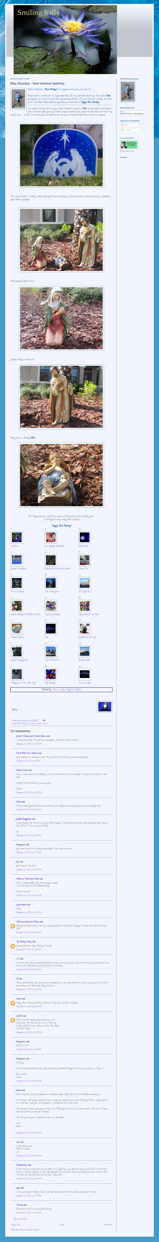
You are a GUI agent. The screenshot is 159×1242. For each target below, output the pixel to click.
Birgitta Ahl (84, 660)
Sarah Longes (85, 683)
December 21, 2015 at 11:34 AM (28, 989)
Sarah (18, 999)
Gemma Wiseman (18, 569)
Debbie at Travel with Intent (27, 879)
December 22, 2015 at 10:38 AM (29, 1156)
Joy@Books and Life (87, 637)
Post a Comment (20, 1219)
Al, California (84, 591)
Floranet (19, 1205)
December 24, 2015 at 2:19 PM (28, 1196)
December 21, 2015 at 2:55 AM (28, 852)
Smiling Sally (38, 12)
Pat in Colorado (17, 591)
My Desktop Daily (23, 941)
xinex (18, 1188)
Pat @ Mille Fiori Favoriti (26, 753)
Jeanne (18, 1090)
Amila (18, 802)
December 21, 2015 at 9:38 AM (28, 949)
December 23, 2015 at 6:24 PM (29, 1178)
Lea (17, 1142)
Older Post (107, 1225)
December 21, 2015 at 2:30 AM (28, 792)
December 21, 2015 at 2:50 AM (28, 835)
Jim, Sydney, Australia (54, 546)
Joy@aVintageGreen (19, 660)
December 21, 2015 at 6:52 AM (28, 912)
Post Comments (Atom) (30, 1230)
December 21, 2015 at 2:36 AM (28, 809)
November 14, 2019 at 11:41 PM (28, 1213)
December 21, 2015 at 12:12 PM (28, 1006)
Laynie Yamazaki (52, 614)
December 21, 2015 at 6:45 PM (28, 1081)
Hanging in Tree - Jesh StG (23, 683)
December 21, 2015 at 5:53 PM (28, 1049)
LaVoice (14, 546)
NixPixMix (84, 546)
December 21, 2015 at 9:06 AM (28, 932)
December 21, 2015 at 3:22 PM (28, 1032)
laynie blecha (21, 904)
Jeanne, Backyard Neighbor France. (25, 614)
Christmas (31, 723)
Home (61, 1225)
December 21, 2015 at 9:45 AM (28, 969)
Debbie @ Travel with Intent (57, 569)
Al (17, 979)
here (89, 89)
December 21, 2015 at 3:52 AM (28, 869)
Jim (17, 862)
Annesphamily (21, 1165)
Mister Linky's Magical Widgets (67, 689)
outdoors (45, 723)
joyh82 (19, 1016)
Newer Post (15, 1225)
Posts (125, 126)
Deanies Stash (17, 637)
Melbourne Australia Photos (27, 922)
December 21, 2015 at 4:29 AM (28, 895)
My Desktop (50, 683)
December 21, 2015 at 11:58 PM (28, 1133)
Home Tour (84, 569)
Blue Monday (22, 723)
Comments (127, 131)
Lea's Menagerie (52, 591)
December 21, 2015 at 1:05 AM (28, 761)
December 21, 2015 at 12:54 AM (29, 744)
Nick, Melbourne (52, 660)
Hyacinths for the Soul (89, 614)
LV (17, 959)
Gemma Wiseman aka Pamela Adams (31, 736)
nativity (38, 723)
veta (46, 637)
